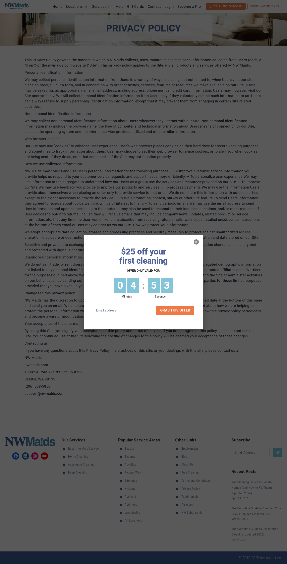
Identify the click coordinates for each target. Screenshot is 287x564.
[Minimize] (196, 242)
